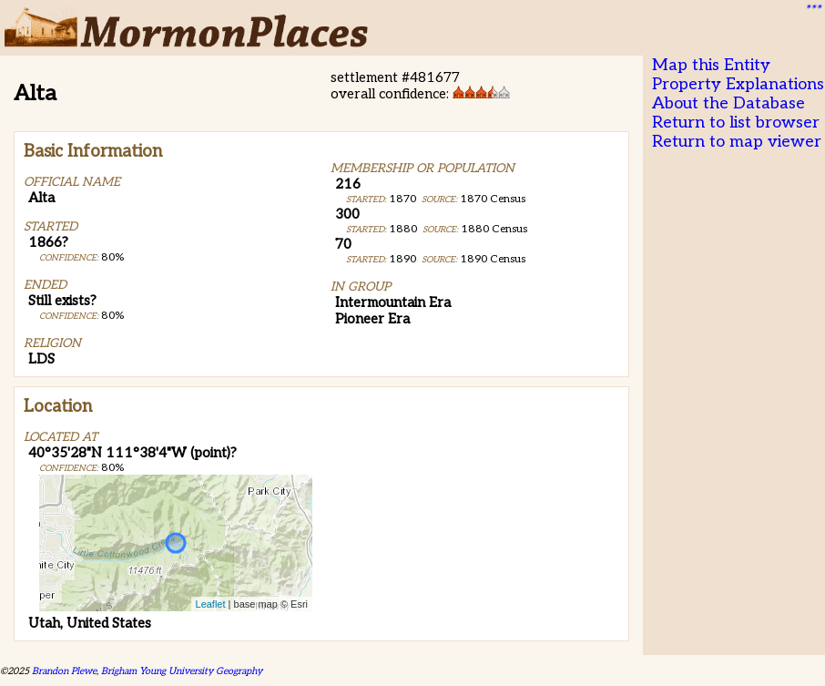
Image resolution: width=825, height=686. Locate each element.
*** (812, 10)
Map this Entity (711, 65)
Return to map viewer (736, 141)
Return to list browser (736, 122)
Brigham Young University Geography (181, 671)
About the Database (728, 103)
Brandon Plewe (64, 671)
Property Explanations (738, 84)
